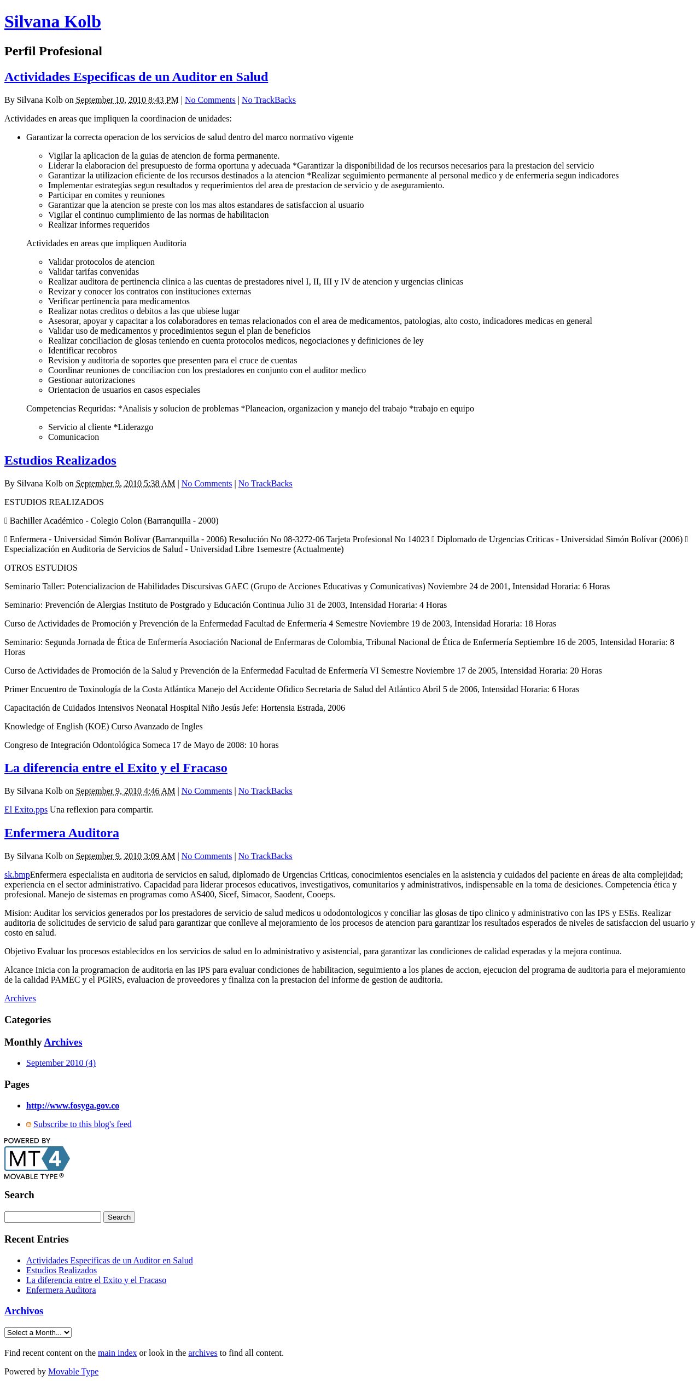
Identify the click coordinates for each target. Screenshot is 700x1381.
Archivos (23, 1310)
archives (202, 1352)
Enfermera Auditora (61, 833)
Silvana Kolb (52, 21)
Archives (20, 998)
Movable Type (73, 1371)
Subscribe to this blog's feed (82, 1124)
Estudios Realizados (60, 460)
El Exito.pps (26, 809)
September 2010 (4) (61, 1062)
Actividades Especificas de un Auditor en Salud (136, 76)
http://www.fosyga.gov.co (72, 1105)
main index (117, 1352)
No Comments (210, 100)
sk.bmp (17, 874)
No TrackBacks (269, 100)
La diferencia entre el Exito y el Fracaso (116, 768)
